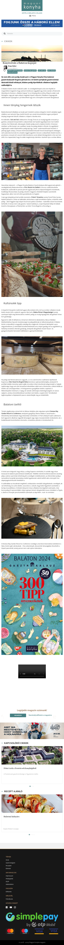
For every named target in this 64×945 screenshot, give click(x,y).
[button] (31, 786)
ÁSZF (7, 881)
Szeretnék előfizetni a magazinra (40, 715)
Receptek (8, 865)
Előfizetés (9, 891)
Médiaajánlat (9, 878)
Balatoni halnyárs (11, 817)
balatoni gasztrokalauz (14, 70)
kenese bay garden (30, 70)
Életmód (8, 868)
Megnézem (18, 715)
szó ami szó (42, 70)
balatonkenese (12, 72)
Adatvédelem (9, 884)
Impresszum (9, 876)
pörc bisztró (51, 70)
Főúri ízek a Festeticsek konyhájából (20, 768)
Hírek (7, 860)
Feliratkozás (9, 899)
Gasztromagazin (10, 863)
